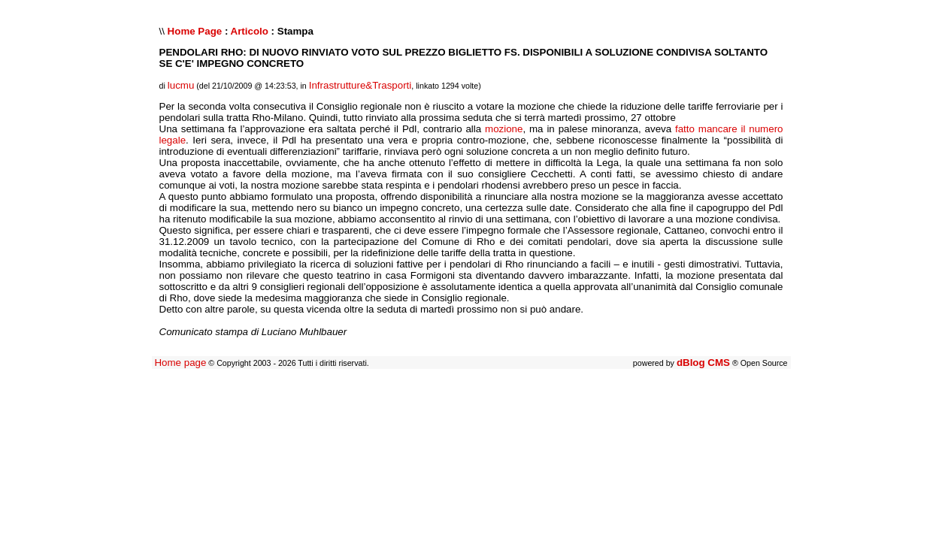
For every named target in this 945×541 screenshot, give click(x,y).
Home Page (195, 31)
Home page (180, 362)
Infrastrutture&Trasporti (360, 85)
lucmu (181, 85)
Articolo (249, 31)
